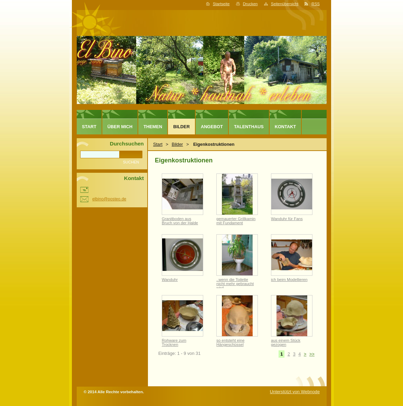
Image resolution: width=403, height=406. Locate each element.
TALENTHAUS (249, 126)
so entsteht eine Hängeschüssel (230, 342)
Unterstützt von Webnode (295, 391)
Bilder (177, 144)
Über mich (120, 126)
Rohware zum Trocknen (174, 342)
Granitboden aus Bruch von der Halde (180, 221)
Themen (152, 126)
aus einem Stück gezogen (285, 342)
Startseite (221, 4)
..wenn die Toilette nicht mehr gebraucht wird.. (235, 283)
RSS (315, 4)
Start (157, 144)
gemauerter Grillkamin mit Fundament (235, 221)
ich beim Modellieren (289, 279)
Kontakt (285, 126)
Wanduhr (170, 279)
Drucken (250, 4)
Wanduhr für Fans (287, 219)
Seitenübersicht (284, 4)
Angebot (212, 126)
